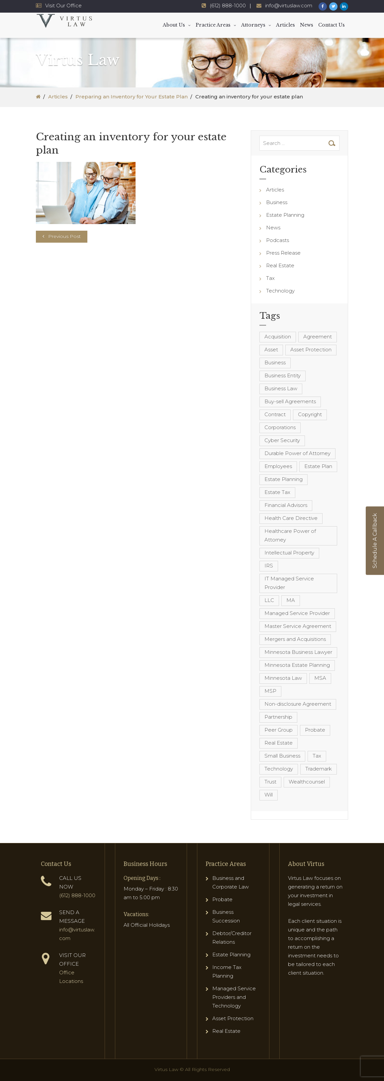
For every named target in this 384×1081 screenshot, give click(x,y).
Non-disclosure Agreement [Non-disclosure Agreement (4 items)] (297, 704)
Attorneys (253, 25)
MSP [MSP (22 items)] (270, 691)
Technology (280, 291)
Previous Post (64, 236)
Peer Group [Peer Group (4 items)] (278, 730)
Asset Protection (232, 1018)
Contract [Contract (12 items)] (275, 414)
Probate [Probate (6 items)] (315, 730)
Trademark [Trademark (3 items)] (318, 769)
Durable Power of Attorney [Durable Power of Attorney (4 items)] (297, 453)
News (306, 25)
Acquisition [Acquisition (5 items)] (277, 336)
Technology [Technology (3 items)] (278, 769)
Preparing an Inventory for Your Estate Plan (131, 96)
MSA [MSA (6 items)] (320, 678)
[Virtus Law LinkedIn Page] (344, 6)
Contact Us (331, 25)
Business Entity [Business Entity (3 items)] (282, 375)
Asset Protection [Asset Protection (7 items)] (311, 349)
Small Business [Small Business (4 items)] (282, 756)
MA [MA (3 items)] (290, 600)
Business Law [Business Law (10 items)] (280, 388)
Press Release (283, 253)
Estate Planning (285, 215)
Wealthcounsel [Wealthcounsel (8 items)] (307, 782)
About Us (174, 25)
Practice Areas (213, 25)
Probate (222, 899)
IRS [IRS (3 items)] (268, 565)
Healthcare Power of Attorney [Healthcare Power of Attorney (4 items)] (290, 535)
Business (276, 202)
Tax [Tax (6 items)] (317, 756)
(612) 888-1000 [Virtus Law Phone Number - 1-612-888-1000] (228, 5)
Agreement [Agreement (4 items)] (317, 336)
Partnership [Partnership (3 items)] (278, 717)
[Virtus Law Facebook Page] (323, 6)
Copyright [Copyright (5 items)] (310, 414)
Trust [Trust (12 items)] (270, 782)
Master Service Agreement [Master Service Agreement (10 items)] (297, 626)
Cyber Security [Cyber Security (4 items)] (282, 440)
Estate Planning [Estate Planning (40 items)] (283, 479)
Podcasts (277, 240)
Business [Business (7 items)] (275, 362)
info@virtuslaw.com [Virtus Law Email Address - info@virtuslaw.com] (288, 5)
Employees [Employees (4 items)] (278, 466)
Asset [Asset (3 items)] (271, 349)
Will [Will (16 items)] (268, 794)
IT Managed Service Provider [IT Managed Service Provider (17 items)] (289, 582)
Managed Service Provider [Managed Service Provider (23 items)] (297, 613)
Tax (270, 278)
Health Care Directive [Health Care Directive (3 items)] (291, 518)
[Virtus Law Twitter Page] (333, 6)
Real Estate (280, 265)
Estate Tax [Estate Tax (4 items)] (277, 492)
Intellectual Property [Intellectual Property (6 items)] (289, 552)
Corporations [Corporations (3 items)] (280, 427)
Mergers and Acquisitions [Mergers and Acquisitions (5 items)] (295, 639)
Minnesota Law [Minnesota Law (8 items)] (283, 678)
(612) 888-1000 (77, 895)
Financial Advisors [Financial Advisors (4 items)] (285, 505)
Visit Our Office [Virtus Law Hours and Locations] (63, 5)
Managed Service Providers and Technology (234, 997)
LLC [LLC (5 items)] (269, 600)
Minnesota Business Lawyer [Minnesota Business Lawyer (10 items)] (298, 652)
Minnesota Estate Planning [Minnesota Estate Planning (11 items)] (297, 665)
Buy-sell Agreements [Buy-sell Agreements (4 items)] (290, 401)
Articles (285, 25)
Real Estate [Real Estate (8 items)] (278, 743)
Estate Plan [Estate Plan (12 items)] (318, 466)
